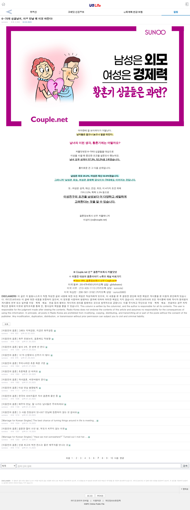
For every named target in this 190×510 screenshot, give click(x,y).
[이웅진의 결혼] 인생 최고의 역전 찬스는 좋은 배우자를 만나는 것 (95, 446)
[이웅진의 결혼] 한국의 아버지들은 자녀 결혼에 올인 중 (95, 397)
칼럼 (176, 12)
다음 (116, 458)
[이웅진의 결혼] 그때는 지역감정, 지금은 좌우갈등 (95, 332)
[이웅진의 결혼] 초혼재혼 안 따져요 (95, 372)
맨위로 (184, 489)
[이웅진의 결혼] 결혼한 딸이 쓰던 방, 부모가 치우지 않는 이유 (95, 430)
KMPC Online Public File (94, 504)
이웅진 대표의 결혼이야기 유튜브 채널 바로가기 (96, 276)
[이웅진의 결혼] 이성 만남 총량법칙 (95, 389)
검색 (185, 465)
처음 (68, 458)
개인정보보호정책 (113, 501)
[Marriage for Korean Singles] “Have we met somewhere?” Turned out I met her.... (95, 438)
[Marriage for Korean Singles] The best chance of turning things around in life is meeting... (95, 421)
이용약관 (97, 501)
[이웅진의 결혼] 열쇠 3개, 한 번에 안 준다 (95, 348)
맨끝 (122, 458)
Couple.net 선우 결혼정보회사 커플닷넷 (96, 272)
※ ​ (70, 276)
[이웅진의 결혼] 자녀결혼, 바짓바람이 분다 (95, 381)
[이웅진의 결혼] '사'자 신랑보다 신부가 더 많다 (95, 356)
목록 (6, 324)
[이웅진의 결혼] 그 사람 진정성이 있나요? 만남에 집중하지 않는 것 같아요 (95, 413)
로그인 (89, 496)
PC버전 (100, 496)
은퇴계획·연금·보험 (133, 12)
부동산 (33, 12)
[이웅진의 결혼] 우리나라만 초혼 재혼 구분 (95, 364)
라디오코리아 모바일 (80, 501)
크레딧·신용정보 (76, 12)
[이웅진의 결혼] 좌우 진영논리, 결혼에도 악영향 (95, 340)
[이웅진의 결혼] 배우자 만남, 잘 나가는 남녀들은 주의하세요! (95, 405)
